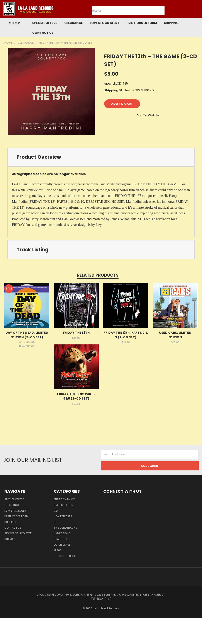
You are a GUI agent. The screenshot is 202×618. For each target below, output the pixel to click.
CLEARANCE (73, 23)
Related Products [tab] (98, 275)
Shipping (171, 23)
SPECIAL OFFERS (44, 23)
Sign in (9, 533)
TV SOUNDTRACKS (65, 527)
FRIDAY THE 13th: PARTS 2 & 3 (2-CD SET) (126, 334)
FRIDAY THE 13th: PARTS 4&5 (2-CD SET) (76, 396)
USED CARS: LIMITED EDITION (175, 334)
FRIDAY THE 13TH (76, 332)
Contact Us (42, 33)
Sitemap (9, 539)
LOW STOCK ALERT (104, 23)
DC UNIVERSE (62, 544)
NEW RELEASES (63, 516)
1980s (58, 550)
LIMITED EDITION (63, 505)
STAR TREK (60, 539)
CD (56, 510)
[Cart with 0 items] (197, 10)
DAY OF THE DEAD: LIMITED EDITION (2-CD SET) (26, 334)
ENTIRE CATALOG (64, 499)
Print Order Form (141, 23)
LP (55, 522)
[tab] (101, 157)
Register (26, 533)
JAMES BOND (62, 533)
